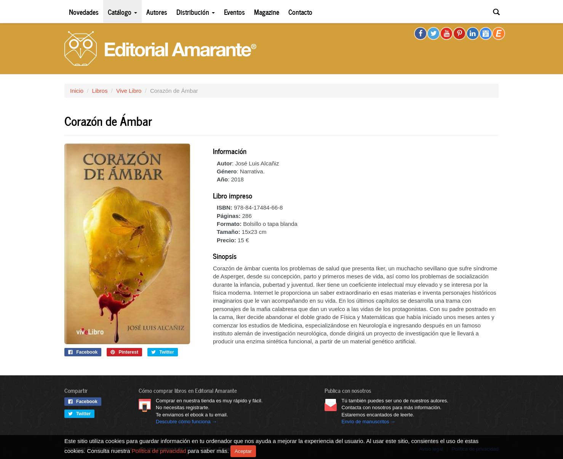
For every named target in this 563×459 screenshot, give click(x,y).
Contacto (300, 11)
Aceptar (243, 451)
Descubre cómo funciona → (186, 421)
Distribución (195, 11)
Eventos (234, 11)
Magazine (266, 11)
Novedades (84, 11)
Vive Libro (128, 90)
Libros (100, 90)
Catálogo (122, 11)
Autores (156, 11)
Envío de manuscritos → (369, 421)
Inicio (76, 90)
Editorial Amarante (160, 48)
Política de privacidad (159, 450)
